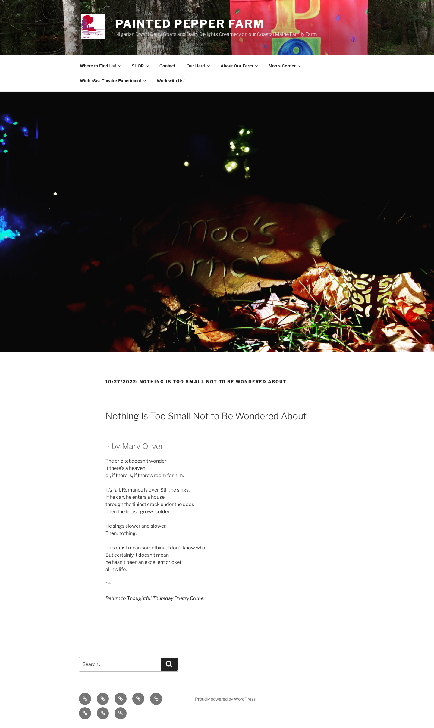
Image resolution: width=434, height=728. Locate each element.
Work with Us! (171, 80)
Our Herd (199, 66)
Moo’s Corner (285, 66)
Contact (167, 66)
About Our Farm (240, 66)
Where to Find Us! (101, 66)
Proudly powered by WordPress (225, 698)
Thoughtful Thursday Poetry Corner (166, 598)
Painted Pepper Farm (190, 23)
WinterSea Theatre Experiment (113, 80)
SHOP (140, 66)
